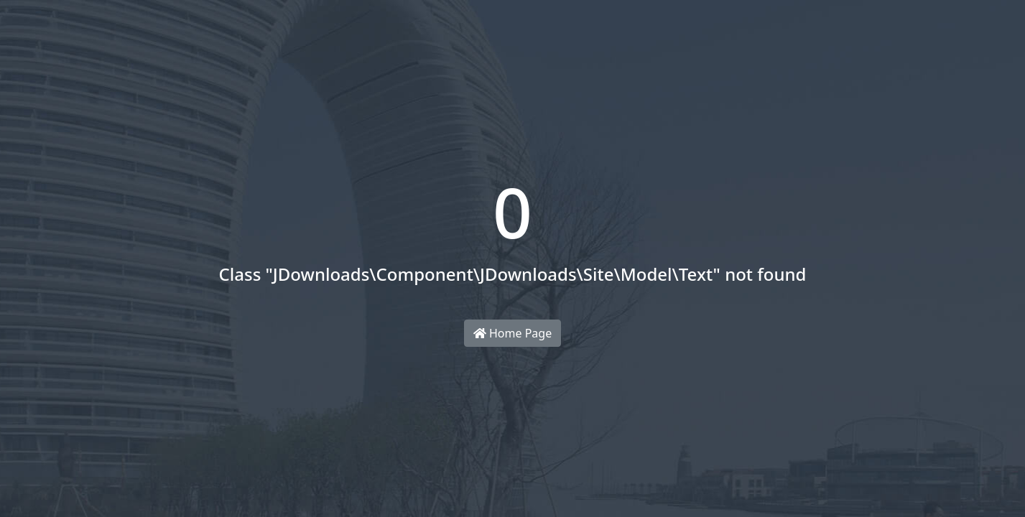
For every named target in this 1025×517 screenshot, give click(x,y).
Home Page (512, 333)
